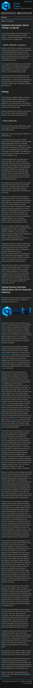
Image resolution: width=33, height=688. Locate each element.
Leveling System (6, 354)
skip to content (28, 1)
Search (15, 13)
